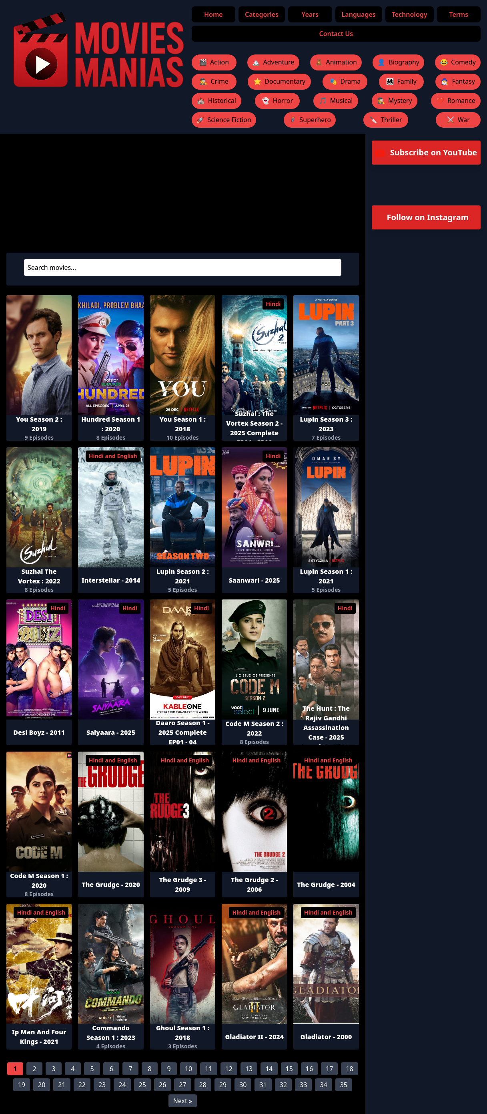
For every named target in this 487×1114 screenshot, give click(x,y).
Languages (359, 14)
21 (61, 1085)
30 (243, 1085)
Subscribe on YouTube (426, 153)
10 (188, 1069)
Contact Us (336, 33)
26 (162, 1085)
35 (343, 1085)
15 (289, 1069)
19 (21, 1085)
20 (41, 1085)
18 (349, 1069)
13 (249, 1069)
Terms (459, 14)
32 (283, 1085)
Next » (182, 1101)
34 (323, 1085)
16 (309, 1069)
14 (269, 1069)
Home (213, 14)
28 (202, 1085)
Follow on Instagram (428, 217)
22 (82, 1085)
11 (208, 1069)
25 (142, 1085)
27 (182, 1085)
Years (310, 14)
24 (122, 1085)
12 (228, 1069)
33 (303, 1085)
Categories (262, 14)
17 (329, 1069)
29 (222, 1085)
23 (102, 1085)
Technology (409, 14)
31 (263, 1085)
